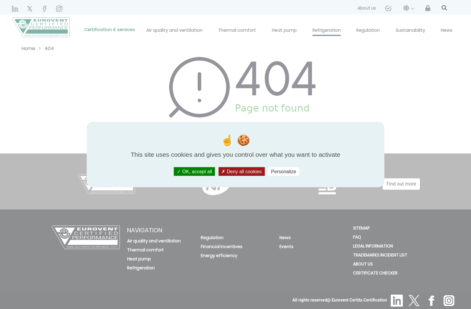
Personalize (283, 171)
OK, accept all (194, 171)
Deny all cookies (241, 171)
